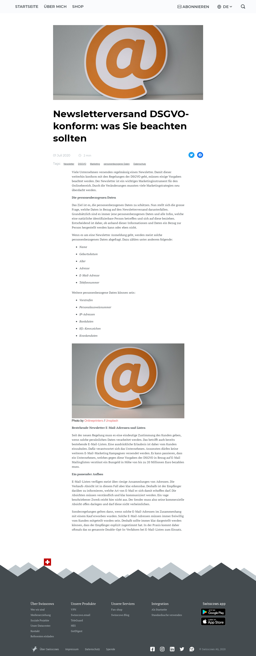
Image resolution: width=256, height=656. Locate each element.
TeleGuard (77, 620)
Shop (78, 6)
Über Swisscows (49, 649)
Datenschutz (140, 164)
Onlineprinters (93, 420)
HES (73, 625)
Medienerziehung (41, 615)
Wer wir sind (38, 609)
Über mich (55, 6)
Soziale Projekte (40, 620)
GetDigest (76, 631)
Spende (110, 649)
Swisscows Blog (120, 615)
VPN (73, 609)
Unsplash (112, 420)
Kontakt (35, 631)
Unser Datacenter (40, 625)
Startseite (26, 6)
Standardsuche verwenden (167, 615)
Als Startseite (159, 609)
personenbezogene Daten (117, 164)
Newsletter (69, 164)
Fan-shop (116, 609)
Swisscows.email (80, 615)
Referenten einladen (42, 636)
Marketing (95, 164)
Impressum (72, 649)
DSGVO (82, 164)
